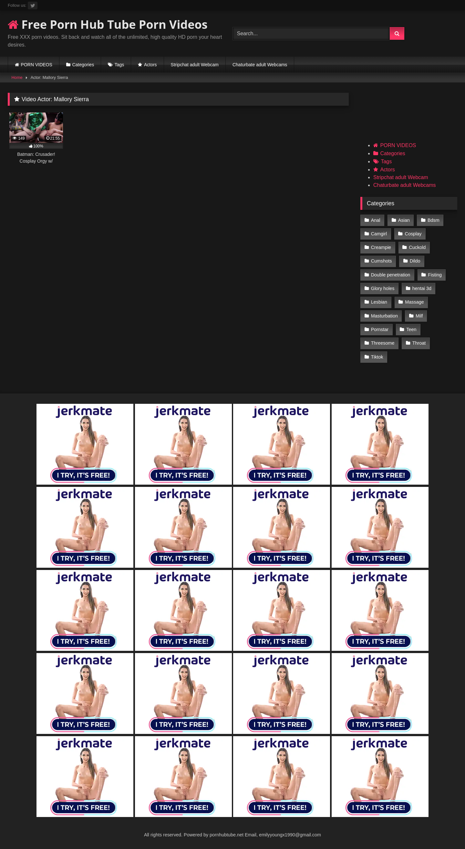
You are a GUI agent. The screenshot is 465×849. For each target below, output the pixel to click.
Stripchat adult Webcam (195, 64)
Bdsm (433, 220)
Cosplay (413, 233)
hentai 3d (421, 288)
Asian (404, 220)
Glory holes (383, 288)
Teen (411, 329)
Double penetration (390, 274)
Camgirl (379, 233)
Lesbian (379, 302)
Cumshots (381, 260)
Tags (119, 64)
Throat (419, 343)
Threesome (383, 343)
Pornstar (379, 329)
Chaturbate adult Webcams (259, 64)
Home (17, 77)
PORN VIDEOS (36, 64)
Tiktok (377, 357)
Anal (375, 220)
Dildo (415, 260)
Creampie (381, 247)
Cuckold (417, 247)
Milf (419, 315)
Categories (83, 64)
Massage (414, 302)
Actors (150, 64)
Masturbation (384, 315)
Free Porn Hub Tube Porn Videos (108, 24)
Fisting (435, 274)
